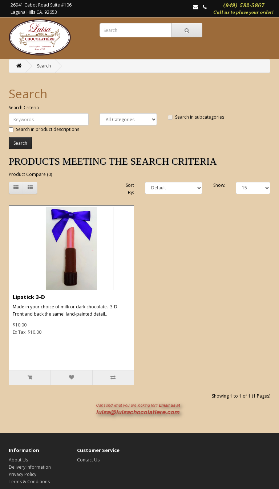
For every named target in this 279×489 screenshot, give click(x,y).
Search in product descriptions (44, 129)
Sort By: (130, 189)
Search (44, 66)
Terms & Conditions (29, 481)
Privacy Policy (22, 474)
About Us (18, 460)
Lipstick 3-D (29, 296)
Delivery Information (30, 467)
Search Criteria (24, 107)
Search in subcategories (196, 117)
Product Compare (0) (30, 174)
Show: (219, 185)
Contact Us (88, 460)
